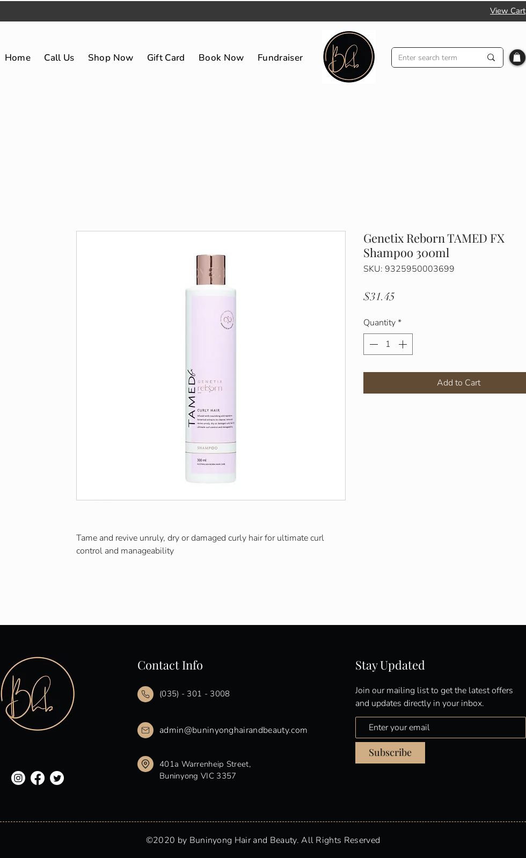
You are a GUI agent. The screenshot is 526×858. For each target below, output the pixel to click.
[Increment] (403, 344)
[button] (517, 57)
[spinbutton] (388, 344)
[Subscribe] (390, 753)
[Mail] (145, 694)
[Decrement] (372, 344)
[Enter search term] (431, 58)
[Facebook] (38, 778)
